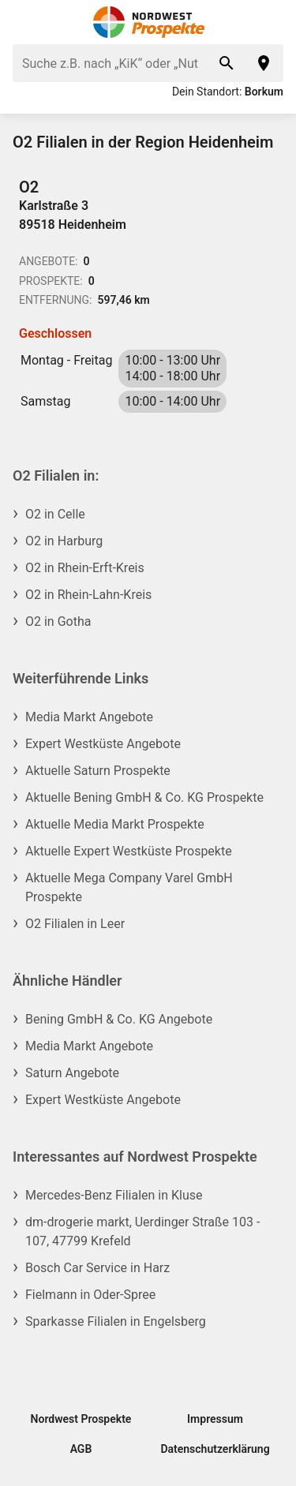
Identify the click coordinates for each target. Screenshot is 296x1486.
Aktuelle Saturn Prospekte (97, 770)
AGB (81, 1449)
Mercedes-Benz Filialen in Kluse (114, 1195)
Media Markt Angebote (89, 716)
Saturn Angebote (72, 1072)
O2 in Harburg (64, 540)
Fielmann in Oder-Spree (90, 1294)
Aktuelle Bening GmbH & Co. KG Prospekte (144, 797)
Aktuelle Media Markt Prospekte (114, 824)
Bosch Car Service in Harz (97, 1267)
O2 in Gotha (58, 621)
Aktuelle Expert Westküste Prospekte (128, 851)
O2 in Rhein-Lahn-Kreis (88, 594)
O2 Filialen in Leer (75, 923)
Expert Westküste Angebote (103, 743)
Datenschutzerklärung (214, 1449)
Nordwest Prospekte (81, 1419)
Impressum (215, 1419)
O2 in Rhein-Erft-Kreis (84, 567)
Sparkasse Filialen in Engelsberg (115, 1321)
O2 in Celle (55, 514)
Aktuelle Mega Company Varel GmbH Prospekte (129, 887)
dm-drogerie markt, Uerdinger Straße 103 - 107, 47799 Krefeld (142, 1231)
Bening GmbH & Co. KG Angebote (118, 1019)
